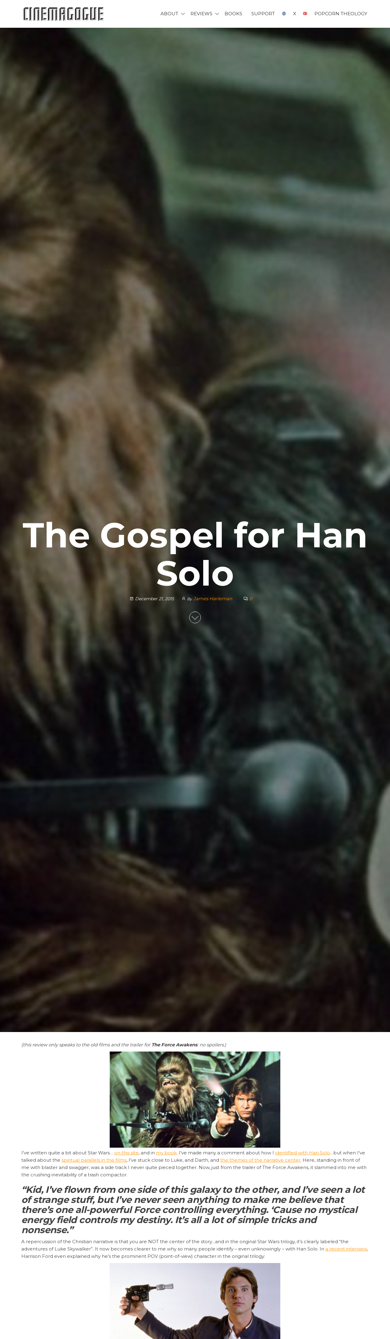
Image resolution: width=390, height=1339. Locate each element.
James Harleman (213, 599)
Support (263, 13)
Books (233, 13)
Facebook (284, 13)
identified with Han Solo (302, 1153)
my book (166, 1153)
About (169, 13)
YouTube (305, 13)
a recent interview (346, 1249)
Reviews (201, 13)
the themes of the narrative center (260, 1160)
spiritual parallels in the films (94, 1160)
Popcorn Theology (340, 13)
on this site (126, 1153)
